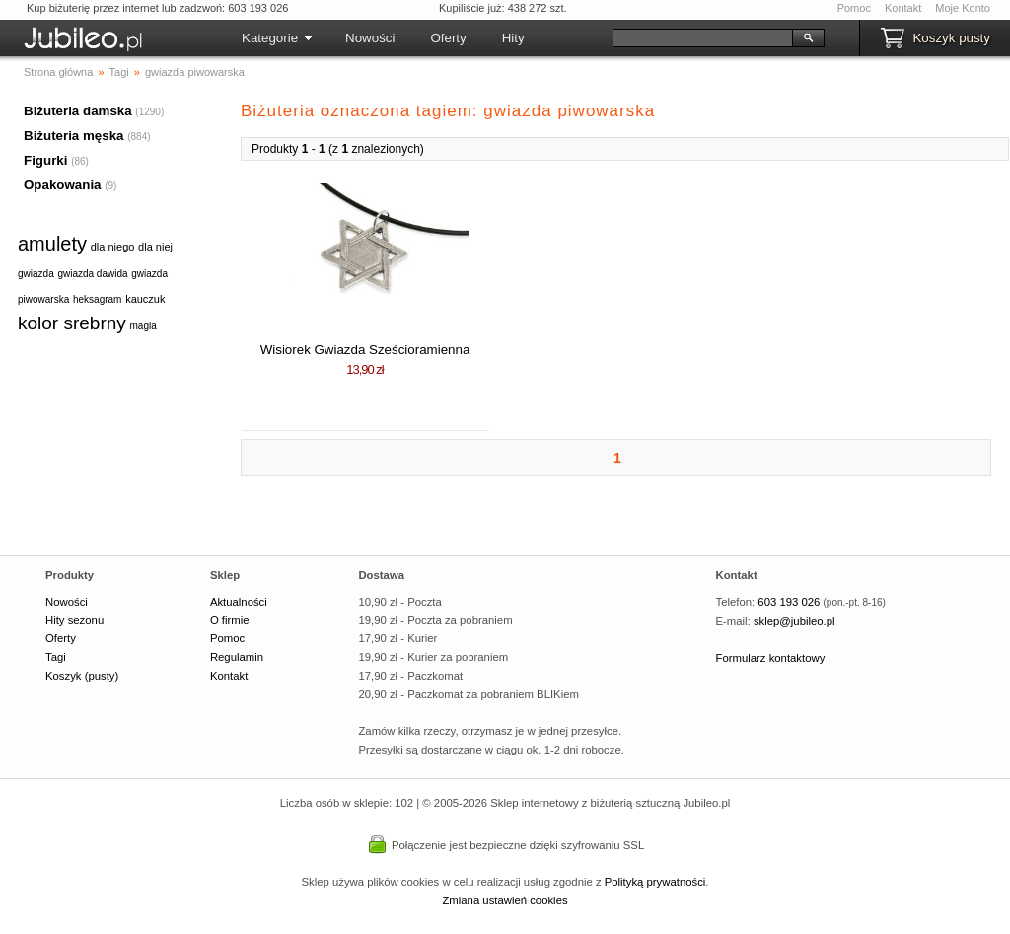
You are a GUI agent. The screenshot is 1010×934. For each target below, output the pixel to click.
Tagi (55, 657)
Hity (513, 38)
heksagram (97, 299)
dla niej (155, 246)
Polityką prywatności (655, 882)
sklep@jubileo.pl (794, 621)
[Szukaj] (703, 38)
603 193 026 (789, 602)
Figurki (45, 160)
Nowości (370, 38)
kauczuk (145, 299)
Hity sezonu (74, 620)
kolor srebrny (72, 323)
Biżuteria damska (78, 111)
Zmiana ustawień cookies (504, 900)
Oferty (448, 38)
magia (143, 326)
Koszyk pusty (951, 38)
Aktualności (238, 602)
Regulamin (236, 657)
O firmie (230, 620)
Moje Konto (962, 8)
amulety (52, 243)
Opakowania (63, 185)
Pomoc (854, 8)
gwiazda (36, 273)
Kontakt (903, 8)
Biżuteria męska (74, 135)
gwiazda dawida (92, 273)
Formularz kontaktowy (771, 658)
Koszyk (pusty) (81, 676)
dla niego (113, 246)
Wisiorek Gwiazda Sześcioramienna (365, 349)
